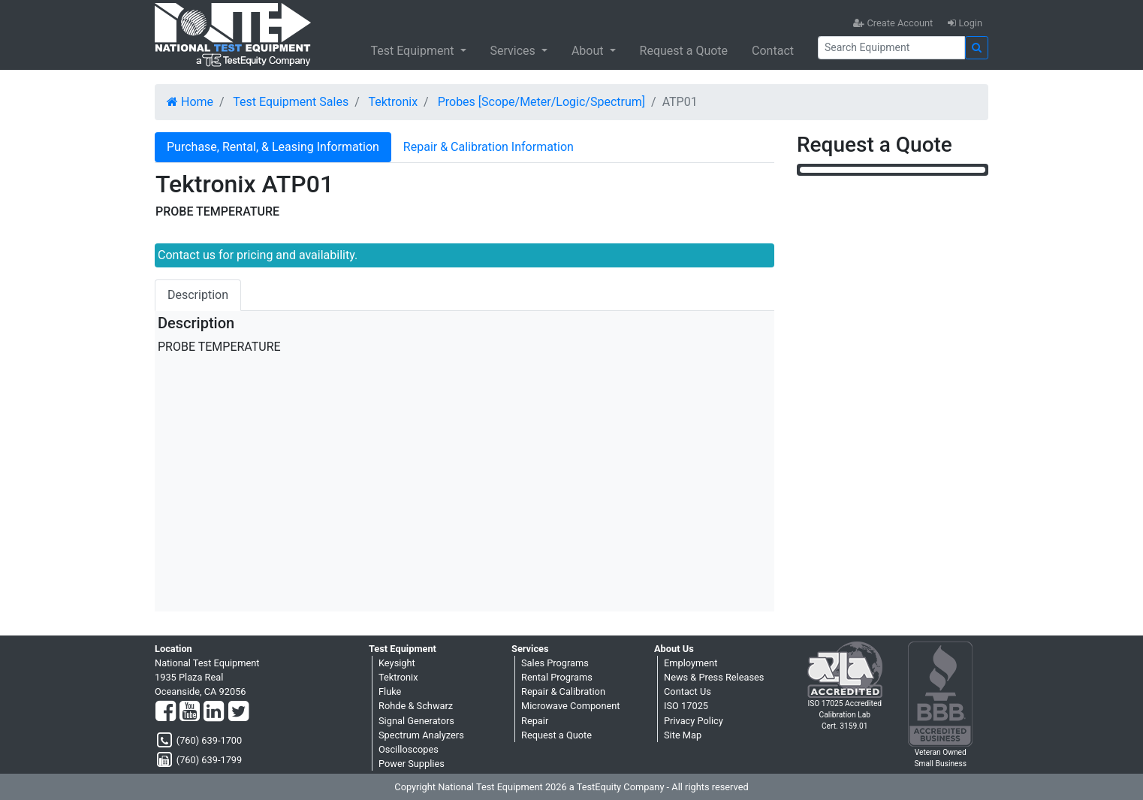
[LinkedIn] (214, 712)
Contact (773, 51)
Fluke (389, 691)
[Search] (891, 47)
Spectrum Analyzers (421, 735)
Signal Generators (416, 720)
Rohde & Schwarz (415, 705)
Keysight (396, 663)
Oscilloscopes (408, 749)
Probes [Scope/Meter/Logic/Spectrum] (541, 102)
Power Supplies (411, 763)
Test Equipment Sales (290, 102)
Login (965, 23)
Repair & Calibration (563, 691)
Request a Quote (684, 51)
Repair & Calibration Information (488, 147)
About (589, 51)
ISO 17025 (686, 705)
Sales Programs (555, 663)
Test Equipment (413, 51)
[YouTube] (190, 712)
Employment (690, 663)
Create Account (893, 23)
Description (197, 295)
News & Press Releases (714, 677)
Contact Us (687, 691)
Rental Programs (557, 677)
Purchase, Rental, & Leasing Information (273, 147)
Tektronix (393, 102)
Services (514, 51)
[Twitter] (238, 712)
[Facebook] (165, 712)
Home (190, 102)
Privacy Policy (693, 720)
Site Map (682, 735)
